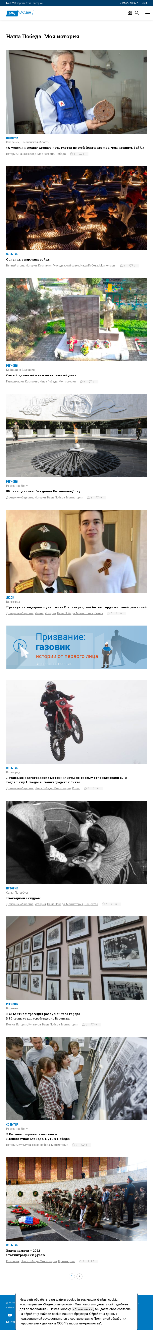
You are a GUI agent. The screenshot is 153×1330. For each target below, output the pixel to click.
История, (12, 153)
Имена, (39, 613)
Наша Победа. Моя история (98, 265)
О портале (19, 3)
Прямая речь (66, 1261)
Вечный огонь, (15, 265)
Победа (61, 153)
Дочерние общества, (20, 497)
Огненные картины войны (28, 259)
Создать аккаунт (129, 2)
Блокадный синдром (23, 898)
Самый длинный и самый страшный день (41, 375)
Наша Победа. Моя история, (37, 153)
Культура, (34, 1024)
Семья (98, 613)
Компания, (45, 265)
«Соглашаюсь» (82, 1309)
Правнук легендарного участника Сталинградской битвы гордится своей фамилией (76, 607)
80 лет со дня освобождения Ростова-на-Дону (43, 491)
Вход (144, 2)
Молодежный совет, (66, 265)
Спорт (76, 788)
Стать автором (34, 3)
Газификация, (15, 381)
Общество (91, 904)
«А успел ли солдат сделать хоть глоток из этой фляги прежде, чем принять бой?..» (75, 147)
